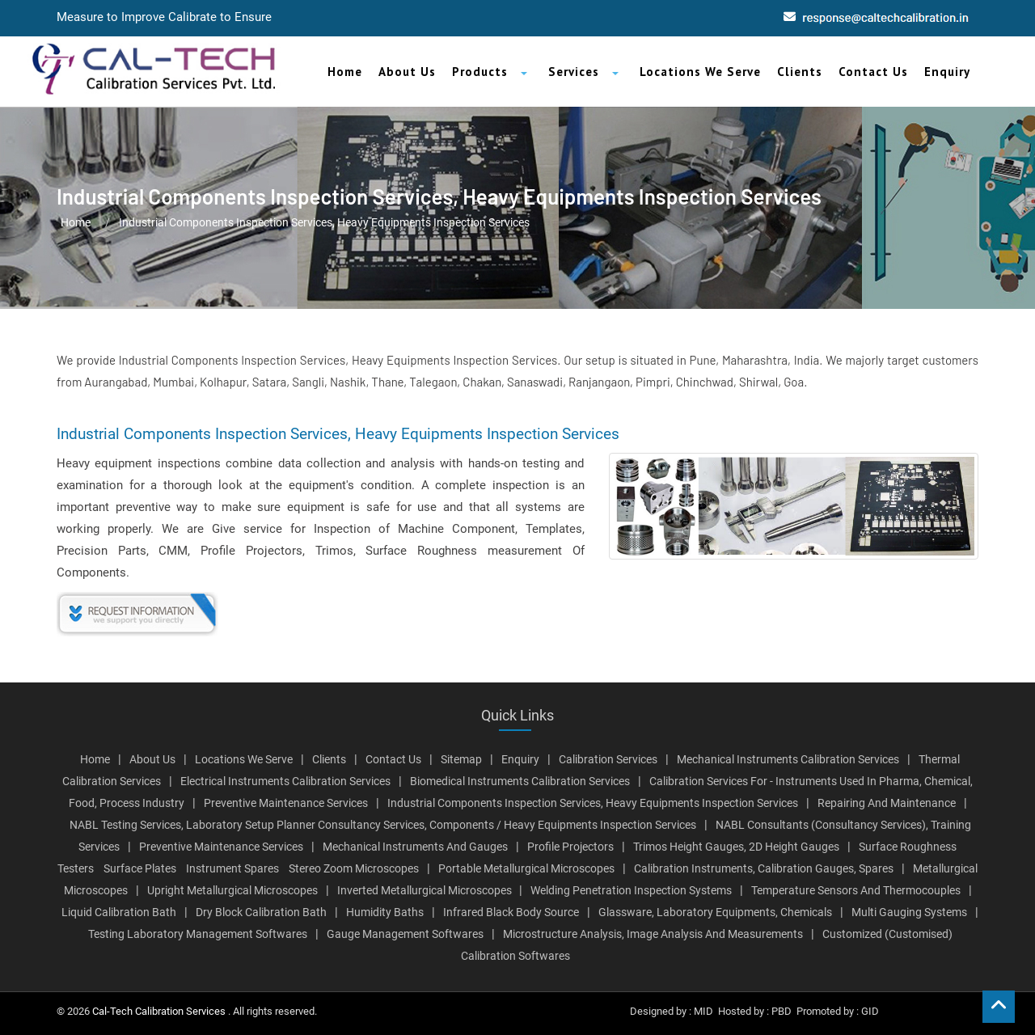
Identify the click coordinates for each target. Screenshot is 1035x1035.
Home (344, 71)
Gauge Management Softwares (405, 933)
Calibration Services (608, 759)
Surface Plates (140, 868)
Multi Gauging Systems (909, 912)
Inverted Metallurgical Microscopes (425, 890)
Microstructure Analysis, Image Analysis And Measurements (653, 933)
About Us (407, 71)
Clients (799, 71)
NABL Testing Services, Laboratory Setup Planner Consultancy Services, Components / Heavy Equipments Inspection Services (383, 824)
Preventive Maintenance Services (286, 802)
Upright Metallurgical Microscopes (232, 890)
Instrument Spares (232, 868)
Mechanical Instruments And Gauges (415, 846)
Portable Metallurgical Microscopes (526, 868)
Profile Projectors (570, 846)
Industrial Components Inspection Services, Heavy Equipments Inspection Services (592, 802)
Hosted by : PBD (755, 1011)
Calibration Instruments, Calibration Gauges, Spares (763, 868)
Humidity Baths (385, 912)
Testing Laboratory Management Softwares (197, 933)
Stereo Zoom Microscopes (354, 868)
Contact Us (873, 71)
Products (480, 71)
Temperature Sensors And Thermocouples (856, 890)
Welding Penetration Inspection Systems (631, 890)
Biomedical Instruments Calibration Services (520, 781)
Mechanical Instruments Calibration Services (788, 759)
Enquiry (947, 71)
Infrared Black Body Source (511, 912)
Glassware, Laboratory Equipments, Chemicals (715, 912)
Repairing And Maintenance (886, 802)
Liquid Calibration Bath (118, 912)
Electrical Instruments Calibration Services (285, 781)
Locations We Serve (700, 71)
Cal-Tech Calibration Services (160, 1011)
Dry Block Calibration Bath (261, 912)
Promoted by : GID (837, 1011)
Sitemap (461, 759)
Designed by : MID (671, 1011)
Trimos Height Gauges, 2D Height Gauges (736, 846)
